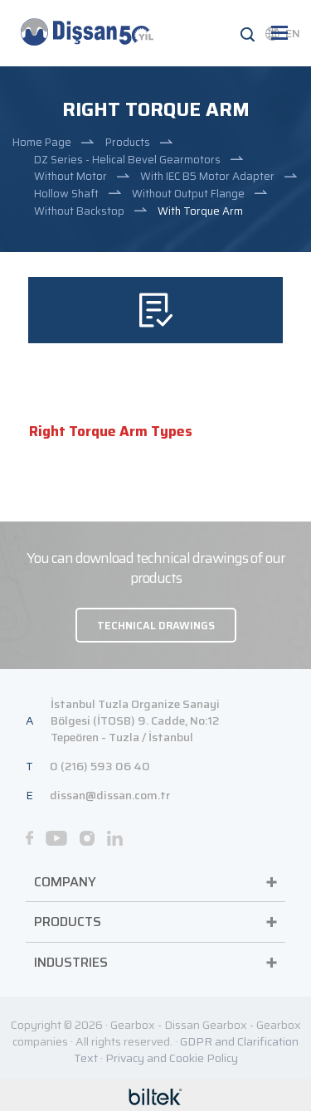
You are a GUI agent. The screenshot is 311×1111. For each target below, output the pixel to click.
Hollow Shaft (66, 193)
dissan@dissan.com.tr (110, 795)
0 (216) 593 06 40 (100, 766)
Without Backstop (79, 211)
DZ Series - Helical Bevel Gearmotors (127, 159)
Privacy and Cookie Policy (171, 1058)
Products (127, 142)
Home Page (41, 142)
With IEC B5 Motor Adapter (207, 176)
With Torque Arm (200, 211)
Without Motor (70, 176)
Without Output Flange (188, 193)
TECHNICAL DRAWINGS (156, 625)
